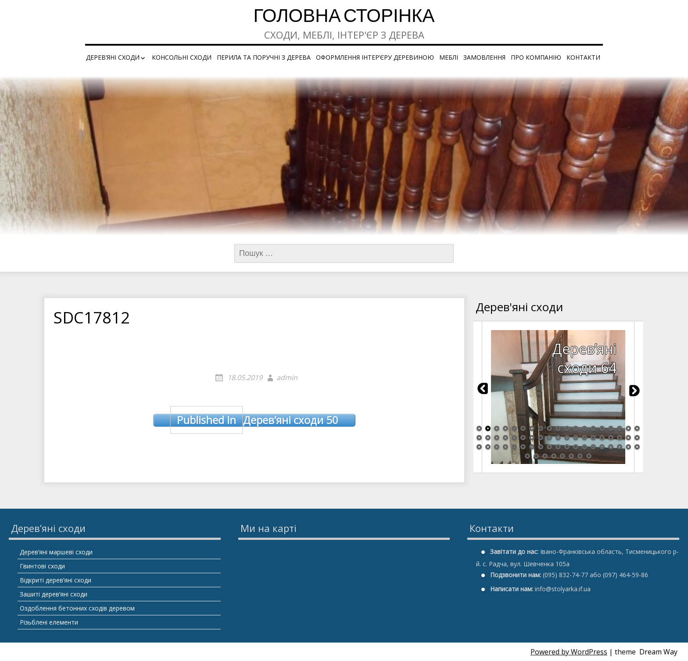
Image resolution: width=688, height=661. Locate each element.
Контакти (583, 57)
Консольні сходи (181, 57)
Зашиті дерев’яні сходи (53, 594)
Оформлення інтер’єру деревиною (375, 57)
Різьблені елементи (49, 622)
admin (286, 377)
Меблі (448, 57)
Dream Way (658, 652)
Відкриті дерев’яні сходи (55, 580)
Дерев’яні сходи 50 (254, 420)
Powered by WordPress (568, 652)
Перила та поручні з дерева (264, 57)
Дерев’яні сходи (113, 57)
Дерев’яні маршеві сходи (56, 552)
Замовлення (484, 57)
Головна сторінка (343, 17)
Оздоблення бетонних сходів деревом (77, 608)
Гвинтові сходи (42, 566)
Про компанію (536, 57)
